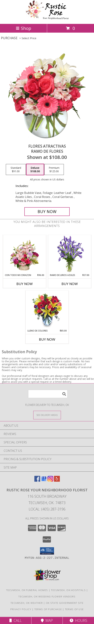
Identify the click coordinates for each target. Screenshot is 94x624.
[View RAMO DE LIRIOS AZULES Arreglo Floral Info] (69, 254)
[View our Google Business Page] (44, 480)
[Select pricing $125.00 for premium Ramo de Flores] (54, 169)
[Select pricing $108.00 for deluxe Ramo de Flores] (35, 169)
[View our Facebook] (37, 480)
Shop (23, 28)
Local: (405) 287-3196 (47, 509)
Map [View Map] (47, 620)
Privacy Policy (20, 609)
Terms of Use (74, 609)
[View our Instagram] (50, 480)
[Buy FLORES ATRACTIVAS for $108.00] (47, 211)
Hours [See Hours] (78, 620)
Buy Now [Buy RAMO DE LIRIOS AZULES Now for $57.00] (69, 283)
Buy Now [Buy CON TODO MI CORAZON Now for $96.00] (24, 283)
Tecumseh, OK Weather (27, 602)
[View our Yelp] (57, 480)
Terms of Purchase (48, 609)
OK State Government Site (64, 602)
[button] (47, 551)
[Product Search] (47, 394)
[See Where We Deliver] (47, 415)
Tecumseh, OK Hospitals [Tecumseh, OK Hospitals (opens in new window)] (68, 590)
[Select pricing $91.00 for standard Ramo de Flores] (16, 169)
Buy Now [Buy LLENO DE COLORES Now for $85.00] (47, 339)
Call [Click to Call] (15, 620)
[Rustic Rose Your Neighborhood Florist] (47, 18)
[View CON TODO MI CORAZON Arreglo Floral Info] (24, 254)
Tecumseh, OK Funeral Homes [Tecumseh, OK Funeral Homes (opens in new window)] (27, 590)
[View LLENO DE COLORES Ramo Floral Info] (47, 310)
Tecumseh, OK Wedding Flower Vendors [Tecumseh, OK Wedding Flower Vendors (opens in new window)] (47, 596)
